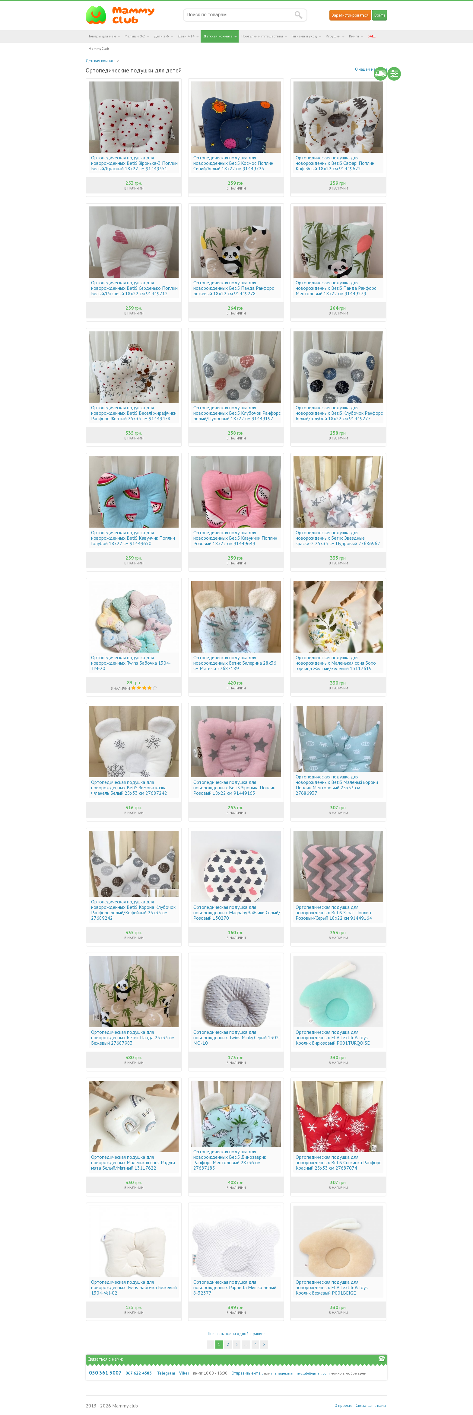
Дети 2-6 (161, 36)
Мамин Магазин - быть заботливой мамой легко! (124, 15)
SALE (372, 36)
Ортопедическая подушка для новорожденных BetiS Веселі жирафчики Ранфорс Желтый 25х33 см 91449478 (133, 413)
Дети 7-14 (186, 36)
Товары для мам (102, 36)
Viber (184, 1373)
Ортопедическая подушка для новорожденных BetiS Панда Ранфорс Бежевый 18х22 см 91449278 (233, 288)
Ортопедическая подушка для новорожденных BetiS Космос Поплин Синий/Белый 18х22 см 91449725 (233, 163)
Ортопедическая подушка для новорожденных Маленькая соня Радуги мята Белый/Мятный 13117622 (133, 1162)
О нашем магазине (371, 69)
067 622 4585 (138, 1373)
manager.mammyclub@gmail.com (300, 1373)
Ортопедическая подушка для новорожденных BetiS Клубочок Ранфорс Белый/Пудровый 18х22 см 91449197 (237, 413)
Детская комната (218, 36)
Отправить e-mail (247, 1373)
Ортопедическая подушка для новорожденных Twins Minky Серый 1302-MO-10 (237, 1037)
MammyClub (98, 48)
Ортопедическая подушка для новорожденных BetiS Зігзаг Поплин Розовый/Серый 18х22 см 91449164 (334, 912)
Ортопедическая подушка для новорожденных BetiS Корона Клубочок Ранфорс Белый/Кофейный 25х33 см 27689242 (133, 910)
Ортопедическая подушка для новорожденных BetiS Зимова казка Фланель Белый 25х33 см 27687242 (129, 787)
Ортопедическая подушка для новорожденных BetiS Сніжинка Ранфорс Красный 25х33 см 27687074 (338, 1162)
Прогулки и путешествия (262, 36)
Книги (354, 36)
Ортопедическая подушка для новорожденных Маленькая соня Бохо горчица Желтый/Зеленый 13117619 (336, 663)
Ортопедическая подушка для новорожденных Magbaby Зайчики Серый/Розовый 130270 (236, 912)
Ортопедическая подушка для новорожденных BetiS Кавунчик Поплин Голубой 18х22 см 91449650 (133, 538)
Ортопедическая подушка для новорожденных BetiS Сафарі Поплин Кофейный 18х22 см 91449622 (335, 163)
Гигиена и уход (304, 36)
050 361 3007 (105, 1372)
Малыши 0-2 (135, 36)
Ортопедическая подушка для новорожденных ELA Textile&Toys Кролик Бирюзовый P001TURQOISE (333, 1037)
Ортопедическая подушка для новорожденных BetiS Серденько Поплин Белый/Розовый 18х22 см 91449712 (134, 288)
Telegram (166, 1373)
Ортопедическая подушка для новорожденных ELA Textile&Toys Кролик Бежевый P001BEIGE (332, 1287)
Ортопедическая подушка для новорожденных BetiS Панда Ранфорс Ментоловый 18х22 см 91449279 (336, 288)
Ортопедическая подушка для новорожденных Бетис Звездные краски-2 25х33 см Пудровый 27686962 (338, 538)
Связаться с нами (371, 1405)
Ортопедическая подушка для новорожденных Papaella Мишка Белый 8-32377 (234, 1287)
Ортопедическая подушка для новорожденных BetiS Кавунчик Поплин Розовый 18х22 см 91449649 (235, 538)
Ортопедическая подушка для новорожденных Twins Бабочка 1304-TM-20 (131, 663)
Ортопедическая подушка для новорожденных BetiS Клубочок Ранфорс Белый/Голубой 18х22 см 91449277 (339, 413)
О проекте (343, 1405)
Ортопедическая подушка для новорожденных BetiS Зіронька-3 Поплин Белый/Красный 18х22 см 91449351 (134, 163)
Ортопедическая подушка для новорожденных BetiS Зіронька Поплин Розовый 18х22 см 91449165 (234, 787)
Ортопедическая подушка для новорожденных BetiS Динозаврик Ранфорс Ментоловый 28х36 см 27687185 (229, 1160)
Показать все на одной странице (236, 1333)
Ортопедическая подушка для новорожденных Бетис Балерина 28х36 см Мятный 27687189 (234, 663)
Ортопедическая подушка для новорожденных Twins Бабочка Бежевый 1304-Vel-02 (134, 1287)
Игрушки (333, 36)
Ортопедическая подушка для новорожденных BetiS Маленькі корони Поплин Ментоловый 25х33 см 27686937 (337, 785)
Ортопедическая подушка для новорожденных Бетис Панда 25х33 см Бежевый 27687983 (132, 1037)
